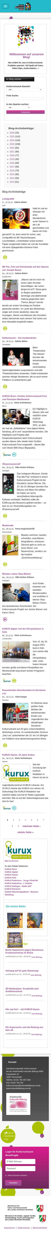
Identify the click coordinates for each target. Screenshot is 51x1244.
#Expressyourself (11, 464)
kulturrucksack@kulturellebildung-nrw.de (23, 1085)
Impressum (9, 1228)
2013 (12, 182)
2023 (12, 144)
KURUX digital (11, 872)
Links (6, 1139)
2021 (12, 152)
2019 (12, 159)
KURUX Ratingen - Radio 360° (18, 886)
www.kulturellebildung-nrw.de (18, 1088)
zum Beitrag (36, 957)
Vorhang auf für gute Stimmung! (22, 971)
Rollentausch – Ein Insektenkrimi (19, 338)
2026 (12, 133)
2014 (12, 178)
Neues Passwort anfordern (17, 1175)
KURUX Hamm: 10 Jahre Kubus (18, 755)
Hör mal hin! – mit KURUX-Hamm (22, 1009)
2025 (12, 136)
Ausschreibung (10, 1136)
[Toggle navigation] (5, 6)
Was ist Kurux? (11, 861)
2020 (12, 155)
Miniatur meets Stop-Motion (16, 574)
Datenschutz (24, 1228)
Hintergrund (8, 1133)
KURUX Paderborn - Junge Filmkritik (21, 880)
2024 (12, 140)
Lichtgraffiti (8, 199)
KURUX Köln (10, 878)
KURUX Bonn (11, 869)
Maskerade (7, 525)
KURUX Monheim (12, 889)
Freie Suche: (12, 95)
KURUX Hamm (11, 875)
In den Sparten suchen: (17, 104)
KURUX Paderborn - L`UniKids (18, 883)
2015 (12, 174)
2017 (12, 167)
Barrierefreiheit (40, 1228)
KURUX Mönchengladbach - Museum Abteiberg (21, 893)
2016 (12, 170)
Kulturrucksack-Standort (18, 86)
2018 (12, 163)
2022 (12, 148)
